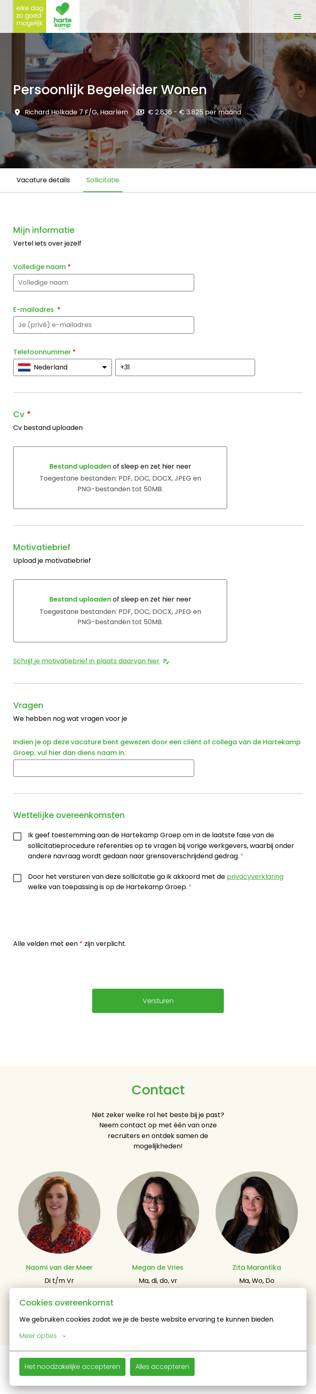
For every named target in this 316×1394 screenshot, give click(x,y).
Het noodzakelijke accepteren (72, 1366)
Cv (22, 414)
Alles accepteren (162, 1366)
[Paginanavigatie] (297, 16)
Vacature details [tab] (43, 180)
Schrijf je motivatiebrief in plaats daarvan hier (91, 661)
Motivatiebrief (41, 547)
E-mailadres (36, 309)
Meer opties (42, 1336)
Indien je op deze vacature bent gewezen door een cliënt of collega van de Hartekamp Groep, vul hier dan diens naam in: (157, 747)
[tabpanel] (158, 629)
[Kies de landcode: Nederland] (62, 367)
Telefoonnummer (44, 352)
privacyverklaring (255, 876)
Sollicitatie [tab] (102, 180)
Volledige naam (42, 267)
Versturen (158, 1001)
